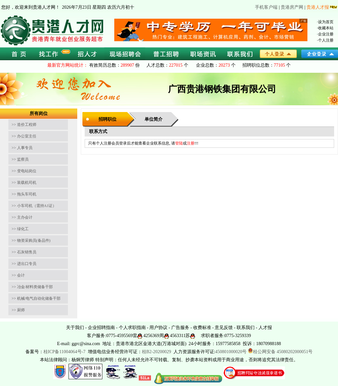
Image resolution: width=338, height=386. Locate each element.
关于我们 (75, 327)
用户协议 (158, 327)
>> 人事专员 (22, 148)
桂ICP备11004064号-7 (64, 351)
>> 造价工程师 (24, 124)
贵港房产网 (292, 7)
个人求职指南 (132, 327)
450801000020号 (231, 351)
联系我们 (246, 327)
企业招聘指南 (101, 327)
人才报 (265, 327)
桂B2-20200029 (157, 351)
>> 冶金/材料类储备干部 (32, 287)
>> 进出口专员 (24, 263)
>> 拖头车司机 (24, 194)
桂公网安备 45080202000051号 (280, 351)
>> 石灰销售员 (24, 252)
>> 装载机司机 (24, 182)
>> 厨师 (18, 310)
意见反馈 (224, 327)
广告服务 (180, 327)
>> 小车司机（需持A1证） (34, 205)
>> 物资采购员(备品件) (31, 240)
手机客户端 (266, 7)
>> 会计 (18, 275)
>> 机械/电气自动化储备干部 (36, 298)
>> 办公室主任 (24, 136)
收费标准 (202, 327)
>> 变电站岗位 (24, 171)
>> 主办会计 (22, 217)
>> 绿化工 (20, 229)
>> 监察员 (20, 159)
